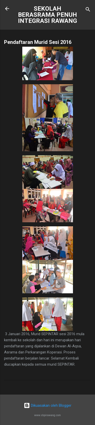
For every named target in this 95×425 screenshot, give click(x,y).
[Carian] (88, 10)
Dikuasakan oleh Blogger (47, 405)
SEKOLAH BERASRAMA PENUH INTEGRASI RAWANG (47, 14)
